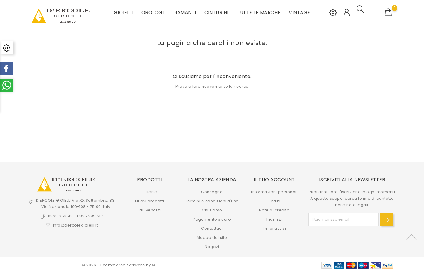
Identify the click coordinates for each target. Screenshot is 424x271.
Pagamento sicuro (212, 218)
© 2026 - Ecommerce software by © (118, 263)
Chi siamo (212, 208)
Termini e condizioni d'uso (212, 199)
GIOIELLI (123, 11)
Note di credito (274, 208)
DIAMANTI (184, 11)
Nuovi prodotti (149, 199)
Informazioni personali (274, 190)
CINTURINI (216, 11)
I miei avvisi (274, 227)
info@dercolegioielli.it (75, 224)
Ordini (274, 199)
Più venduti (150, 208)
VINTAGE (299, 11)
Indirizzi (274, 218)
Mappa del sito (212, 236)
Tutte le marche (259, 11)
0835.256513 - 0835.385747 (75, 214)
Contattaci (212, 227)
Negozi (212, 245)
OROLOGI (152, 11)
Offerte (150, 190)
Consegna (212, 190)
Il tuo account (274, 178)
